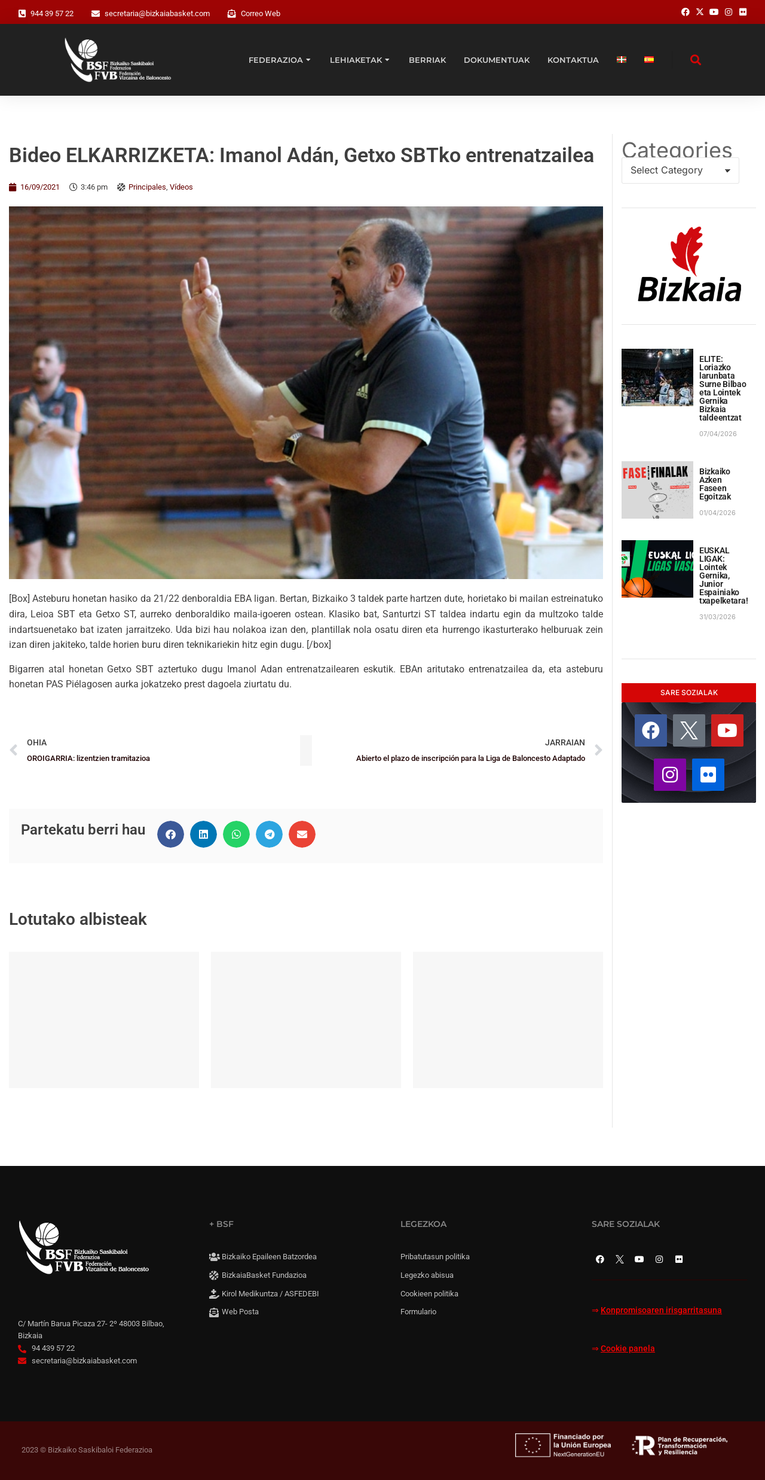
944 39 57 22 (52, 13)
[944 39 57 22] (22, 14)
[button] (170, 834)
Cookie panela (628, 1349)
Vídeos (181, 186)
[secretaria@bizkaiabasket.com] (95, 14)
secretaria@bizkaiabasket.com (157, 13)
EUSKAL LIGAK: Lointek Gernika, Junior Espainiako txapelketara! (723, 575)
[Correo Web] (232, 14)
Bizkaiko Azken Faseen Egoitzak (715, 484)
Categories (677, 150)
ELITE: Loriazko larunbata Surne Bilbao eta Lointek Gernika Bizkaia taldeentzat (722, 388)
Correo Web (260, 13)
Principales (147, 186)
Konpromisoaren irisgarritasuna (661, 1310)
